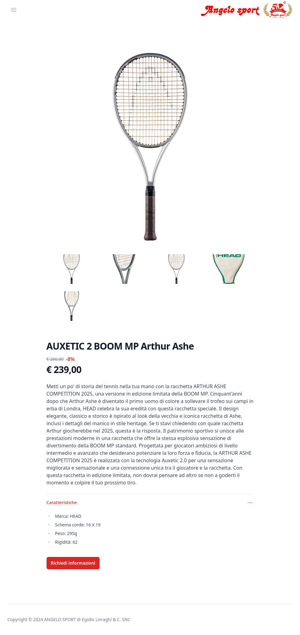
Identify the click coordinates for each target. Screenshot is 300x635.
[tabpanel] (150, 145)
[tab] (71, 269)
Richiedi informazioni (73, 563)
